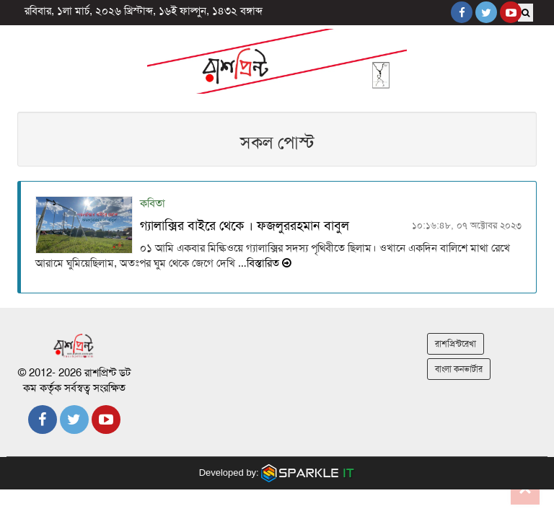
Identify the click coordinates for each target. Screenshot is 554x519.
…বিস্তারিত (263, 263)
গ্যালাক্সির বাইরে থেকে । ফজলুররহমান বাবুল (244, 226)
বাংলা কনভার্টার (459, 369)
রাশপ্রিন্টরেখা (455, 344)
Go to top (525, 490)
